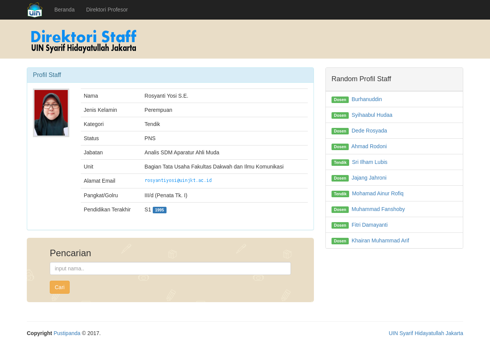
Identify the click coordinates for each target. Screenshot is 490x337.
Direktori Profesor (107, 10)
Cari (60, 287)
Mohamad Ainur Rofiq (377, 193)
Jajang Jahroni (368, 178)
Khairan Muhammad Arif (380, 240)
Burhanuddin (366, 99)
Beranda (64, 10)
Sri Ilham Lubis (369, 162)
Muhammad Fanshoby (378, 209)
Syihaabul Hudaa (371, 115)
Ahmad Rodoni (369, 146)
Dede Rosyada (369, 131)
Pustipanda (67, 333)
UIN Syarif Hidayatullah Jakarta (426, 333)
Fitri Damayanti (369, 225)
